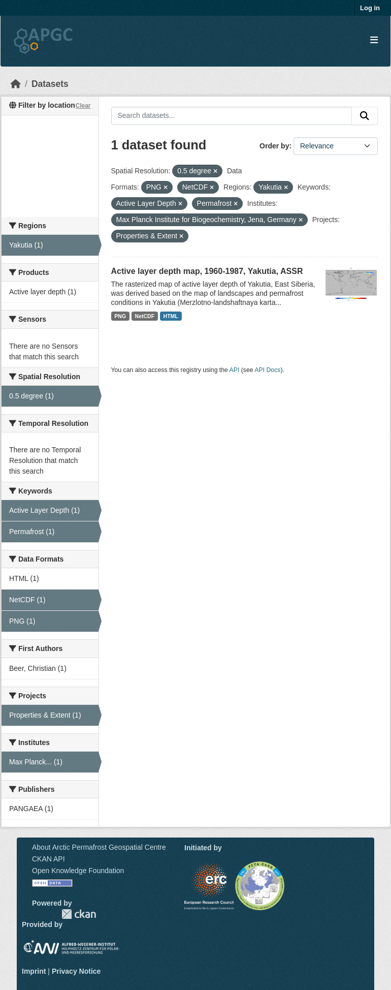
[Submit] (364, 116)
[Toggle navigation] (374, 40)
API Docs (267, 370)
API (235, 370)
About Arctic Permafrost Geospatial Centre (99, 847)
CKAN (78, 914)
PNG (120, 316)
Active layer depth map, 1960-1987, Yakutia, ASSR (207, 271)
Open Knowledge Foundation (78, 871)
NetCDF (145, 316)
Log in (370, 8)
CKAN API (48, 859)
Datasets (50, 84)
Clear (82, 105)
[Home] (16, 84)
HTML (171, 316)
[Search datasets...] (231, 116)
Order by (274, 146)
